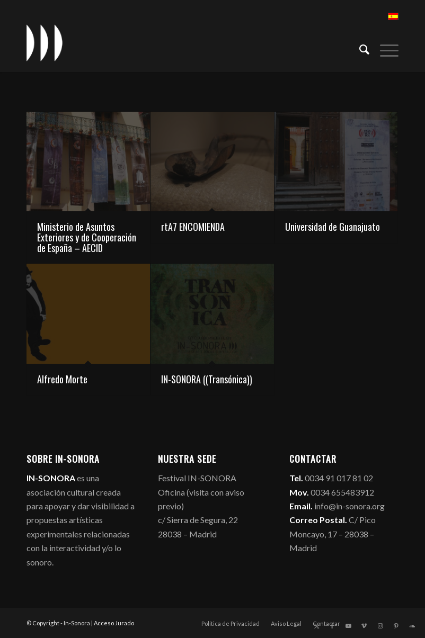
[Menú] (384, 48)
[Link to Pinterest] (396, 626)
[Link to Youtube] (348, 626)
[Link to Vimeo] (364, 626)
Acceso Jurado (114, 622)
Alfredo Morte (62, 379)
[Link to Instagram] (380, 626)
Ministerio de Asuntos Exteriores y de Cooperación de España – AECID (86, 237)
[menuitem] (359, 48)
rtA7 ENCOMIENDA (193, 226)
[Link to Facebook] (332, 626)
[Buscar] (359, 48)
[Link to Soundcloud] (412, 626)
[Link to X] (316, 626)
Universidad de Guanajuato (332, 226)
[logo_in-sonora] (44, 43)
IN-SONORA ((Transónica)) (206, 379)
